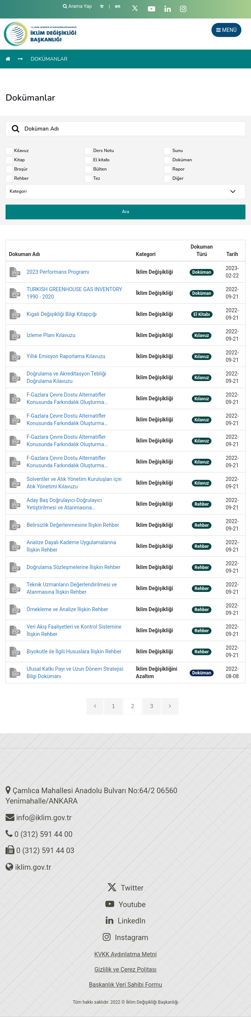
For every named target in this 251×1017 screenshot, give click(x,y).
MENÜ (226, 30)
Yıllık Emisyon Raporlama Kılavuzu (66, 356)
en (117, 6)
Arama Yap (78, 6)
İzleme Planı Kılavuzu (51, 335)
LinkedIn (126, 920)
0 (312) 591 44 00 (43, 834)
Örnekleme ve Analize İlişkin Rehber (67, 609)
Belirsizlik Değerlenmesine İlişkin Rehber (73, 525)
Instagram (125, 937)
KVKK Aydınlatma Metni (125, 954)
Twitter (126, 887)
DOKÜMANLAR (49, 59)
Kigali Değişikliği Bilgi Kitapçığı (62, 314)
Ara (125, 212)
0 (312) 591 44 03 (45, 850)
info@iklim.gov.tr (44, 817)
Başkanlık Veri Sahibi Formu (125, 984)
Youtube (125, 904)
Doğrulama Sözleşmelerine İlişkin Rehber (74, 567)
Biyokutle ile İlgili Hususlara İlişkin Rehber (74, 651)
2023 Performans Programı (58, 272)
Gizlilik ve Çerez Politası (125, 969)
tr (102, 6)
